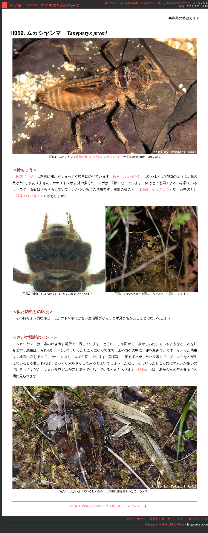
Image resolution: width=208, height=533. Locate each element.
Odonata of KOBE (156, 524)
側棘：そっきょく (156, 189)
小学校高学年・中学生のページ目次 (143, 3)
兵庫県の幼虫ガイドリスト (168, 519)
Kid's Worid (177, 524)
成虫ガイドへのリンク (126, 505)
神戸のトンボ (112, 3)
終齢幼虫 (145, 369)
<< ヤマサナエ (136, 519)
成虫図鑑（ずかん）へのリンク (88, 505)
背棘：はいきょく (29, 196)
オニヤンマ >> (198, 519)
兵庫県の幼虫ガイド (178, 3)
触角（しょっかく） (128, 176)
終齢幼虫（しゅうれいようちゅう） (98, 156)
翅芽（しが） (26, 176)
